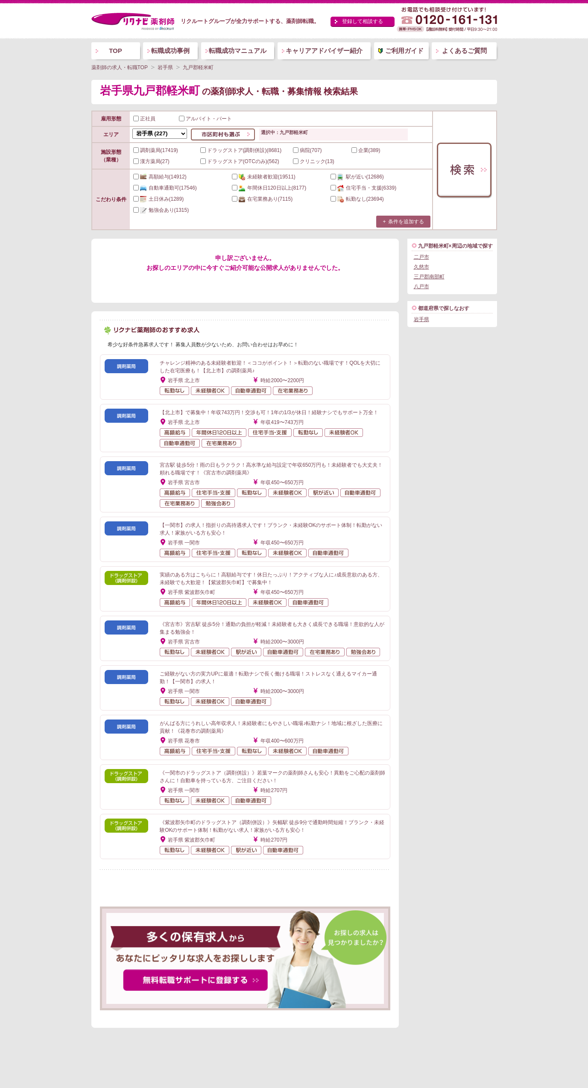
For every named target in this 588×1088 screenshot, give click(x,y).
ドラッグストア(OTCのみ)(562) (239, 161)
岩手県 (421, 319)
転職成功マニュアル (237, 50)
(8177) (269, 188)
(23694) (357, 199)
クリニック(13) (313, 161)
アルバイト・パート (205, 119)
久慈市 (421, 267)
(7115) (262, 199)
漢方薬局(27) (151, 161)
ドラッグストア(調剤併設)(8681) (241, 150)
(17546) (165, 188)
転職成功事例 (170, 50)
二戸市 (421, 257)
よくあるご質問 (464, 50)
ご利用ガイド (404, 50)
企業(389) (365, 150)
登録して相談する (362, 21)
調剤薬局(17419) (155, 150)
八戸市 (421, 287)
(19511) (263, 177)
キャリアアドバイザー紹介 (324, 50)
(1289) (158, 199)
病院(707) (307, 150)
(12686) (357, 177)
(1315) (161, 210)
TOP (115, 50)
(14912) (160, 177)
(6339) (364, 188)
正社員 (144, 119)
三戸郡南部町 (429, 277)
